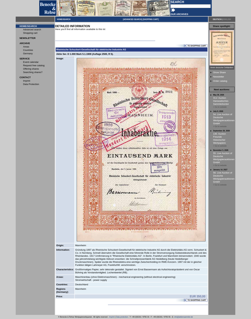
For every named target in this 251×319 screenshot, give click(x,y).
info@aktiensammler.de (183, 317)
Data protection (122, 317)
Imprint (112, 317)
